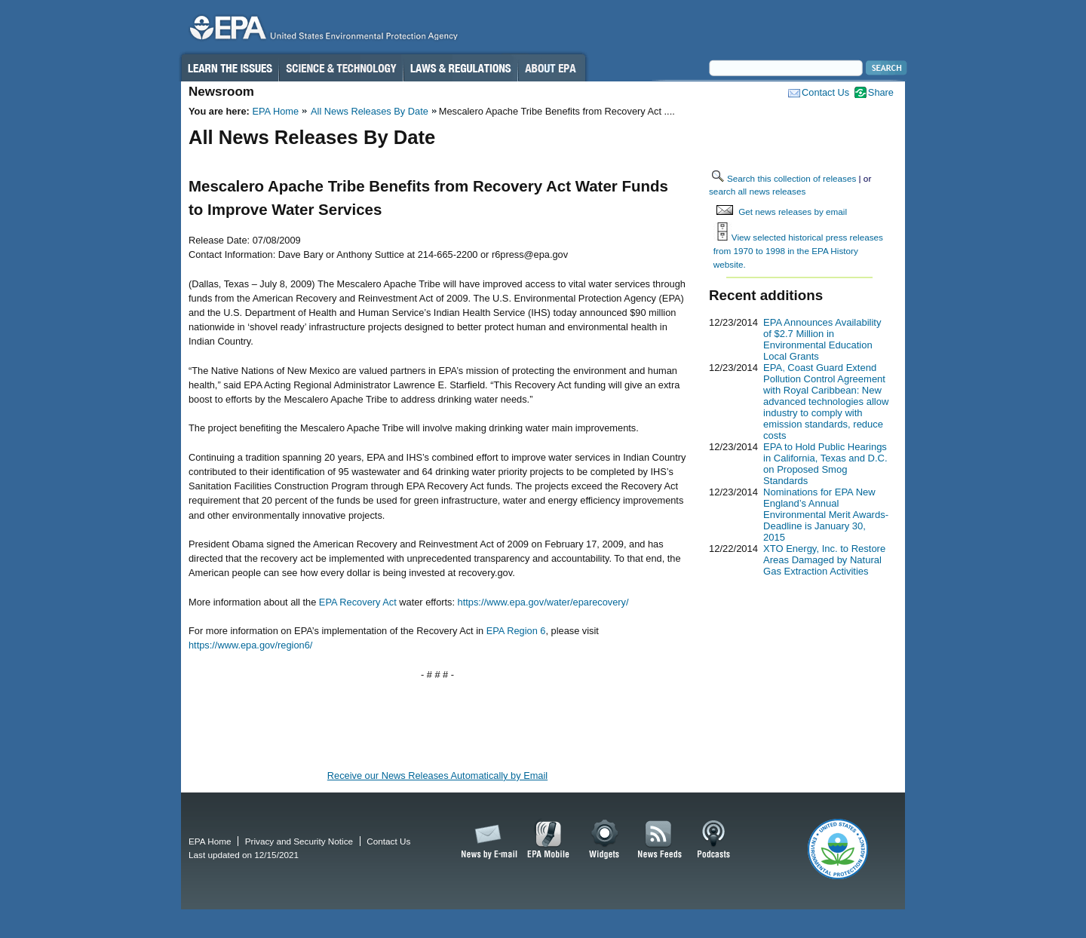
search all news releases (757, 191)
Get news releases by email (792, 211)
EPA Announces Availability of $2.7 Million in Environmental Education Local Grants (822, 339)
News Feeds (660, 840)
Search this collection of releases (791, 178)
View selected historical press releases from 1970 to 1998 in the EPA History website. (798, 250)
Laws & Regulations (460, 68)
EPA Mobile (548, 840)
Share (881, 92)
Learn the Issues (229, 68)
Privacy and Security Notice (299, 841)
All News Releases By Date (369, 111)
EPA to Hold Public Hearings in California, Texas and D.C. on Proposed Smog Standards (825, 463)
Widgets (605, 840)
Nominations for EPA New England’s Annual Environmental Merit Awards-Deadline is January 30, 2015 (825, 514)
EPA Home (275, 111)
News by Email (486, 840)
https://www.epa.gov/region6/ (250, 645)
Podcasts (713, 840)
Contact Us (825, 92)
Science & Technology (341, 68)
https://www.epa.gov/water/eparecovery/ (543, 602)
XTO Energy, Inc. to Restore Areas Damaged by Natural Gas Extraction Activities (824, 560)
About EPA (551, 68)
